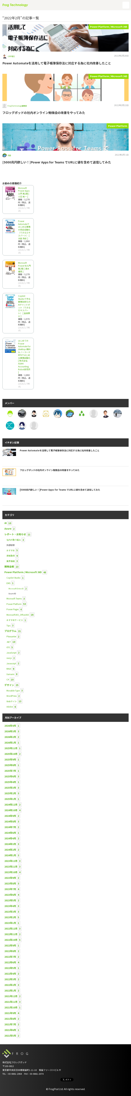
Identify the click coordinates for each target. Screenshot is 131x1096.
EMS (8, 583)
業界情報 (10, 561)
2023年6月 (10, 894)
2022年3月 (10, 979)
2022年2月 (10, 985)
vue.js (9, 657)
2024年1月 (10, 855)
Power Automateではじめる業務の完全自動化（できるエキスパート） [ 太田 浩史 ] (24, 230)
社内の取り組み (13, 539)
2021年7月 (10, 1024)
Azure (7, 528)
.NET (8, 641)
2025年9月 (10, 759)
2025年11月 (10, 748)
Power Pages (12, 609)
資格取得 (10, 555)
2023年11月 (10, 866)
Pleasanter (11, 636)
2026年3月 (10, 731)
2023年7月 (10, 889)
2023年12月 (10, 861)
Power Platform (117, 126)
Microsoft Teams (14, 598)
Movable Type (13, 690)
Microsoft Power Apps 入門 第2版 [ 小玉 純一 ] (24, 192)
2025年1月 (10, 799)
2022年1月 (10, 990)
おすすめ (10, 550)
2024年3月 (10, 844)
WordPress (11, 695)
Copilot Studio (13, 577)
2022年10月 (10, 939)
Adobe (9, 706)
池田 (9, 155)
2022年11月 (10, 934)
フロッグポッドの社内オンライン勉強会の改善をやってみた (43, 112)
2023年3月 (10, 911)
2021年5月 (10, 1035)
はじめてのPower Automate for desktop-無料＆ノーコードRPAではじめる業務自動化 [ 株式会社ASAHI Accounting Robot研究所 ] (24, 356)
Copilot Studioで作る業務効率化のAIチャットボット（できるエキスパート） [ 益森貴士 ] (24, 305)
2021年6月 (10, 1030)
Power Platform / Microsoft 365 (108, 26)
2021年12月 (10, 996)
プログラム (10, 631)
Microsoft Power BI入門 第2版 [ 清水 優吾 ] (24, 267)
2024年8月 (10, 821)
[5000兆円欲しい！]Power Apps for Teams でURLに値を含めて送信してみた (56, 162)
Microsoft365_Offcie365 (17, 614)
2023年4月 (10, 906)
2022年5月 (10, 968)
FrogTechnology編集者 (17, 106)
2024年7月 (10, 827)
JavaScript (11, 652)
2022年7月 (10, 956)
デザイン (9, 685)
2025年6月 (10, 776)
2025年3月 (10, 787)
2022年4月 (10, 973)
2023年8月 (10, 883)
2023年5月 (10, 900)
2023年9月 (10, 877)
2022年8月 (10, 951)
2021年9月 (10, 1013)
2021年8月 (10, 1018)
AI (5, 523)
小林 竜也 (11, 56)
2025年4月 (10, 782)
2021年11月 (10, 1001)
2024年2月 (10, 849)
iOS (8, 647)
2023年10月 (10, 872)
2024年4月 (10, 838)
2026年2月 (10, 737)
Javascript (11, 663)
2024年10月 (10, 810)
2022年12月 (10, 928)
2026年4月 (10, 725)
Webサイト (11, 701)
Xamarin (10, 674)
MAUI (8, 668)
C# (7, 679)
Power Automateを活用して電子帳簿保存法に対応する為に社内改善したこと (56, 63)
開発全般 (9, 566)
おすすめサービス (14, 620)
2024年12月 (10, 804)
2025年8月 (10, 765)
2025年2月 (10, 793)
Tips (8, 625)
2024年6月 (10, 832)
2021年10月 (10, 1007)
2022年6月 (10, 962)
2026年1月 (10, 742)
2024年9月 (10, 815)
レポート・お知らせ (15, 534)
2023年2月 (10, 917)
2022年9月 (10, 945)
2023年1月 (10, 923)
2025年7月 (10, 770)
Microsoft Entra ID (16, 588)
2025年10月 (10, 753)
